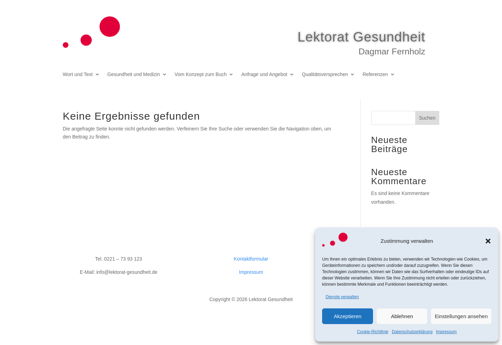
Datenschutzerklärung (412, 331)
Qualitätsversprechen (325, 78)
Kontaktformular (251, 272)
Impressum (446, 331)
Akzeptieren (347, 316)
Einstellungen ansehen (461, 316)
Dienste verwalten (342, 296)
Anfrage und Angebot (264, 78)
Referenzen (375, 78)
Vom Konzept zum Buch (201, 78)
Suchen (427, 131)
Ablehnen (402, 316)
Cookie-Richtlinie (372, 331)
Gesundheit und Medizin (133, 78)
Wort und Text (78, 78)
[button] (488, 241)
